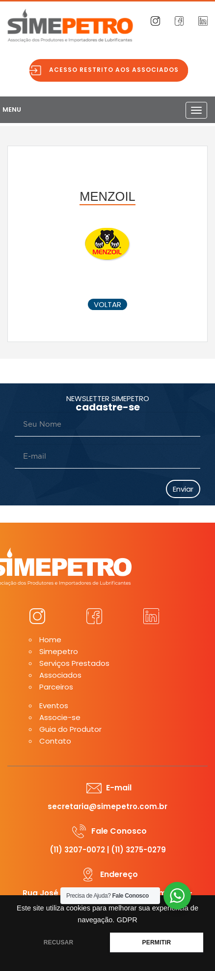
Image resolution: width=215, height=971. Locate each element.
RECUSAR (59, 942)
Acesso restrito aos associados (117, 69)
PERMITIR (156, 942)
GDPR (127, 920)
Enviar (183, 489)
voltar (107, 304)
